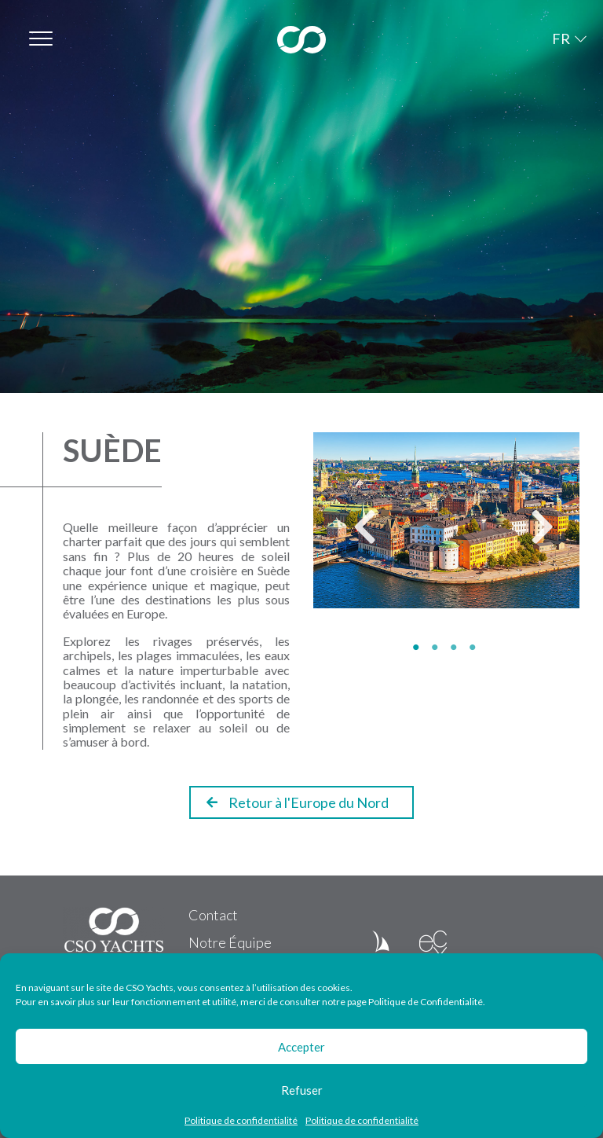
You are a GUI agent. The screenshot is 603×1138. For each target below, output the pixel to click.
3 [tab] (456, 647)
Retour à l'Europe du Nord (297, 802)
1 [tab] (418, 647)
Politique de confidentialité (241, 1120)
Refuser (302, 1090)
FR (561, 38)
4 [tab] (475, 647)
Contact (213, 914)
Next (530, 533)
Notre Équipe (230, 942)
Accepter (301, 1047)
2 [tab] (437, 647)
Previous (352, 533)
